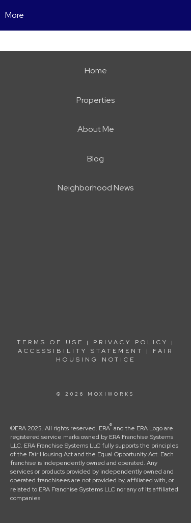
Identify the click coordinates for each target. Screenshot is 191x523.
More (14, 15)
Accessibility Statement (80, 351)
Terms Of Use (50, 342)
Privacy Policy (130, 342)
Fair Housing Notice (115, 355)
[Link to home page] (95, 15)
